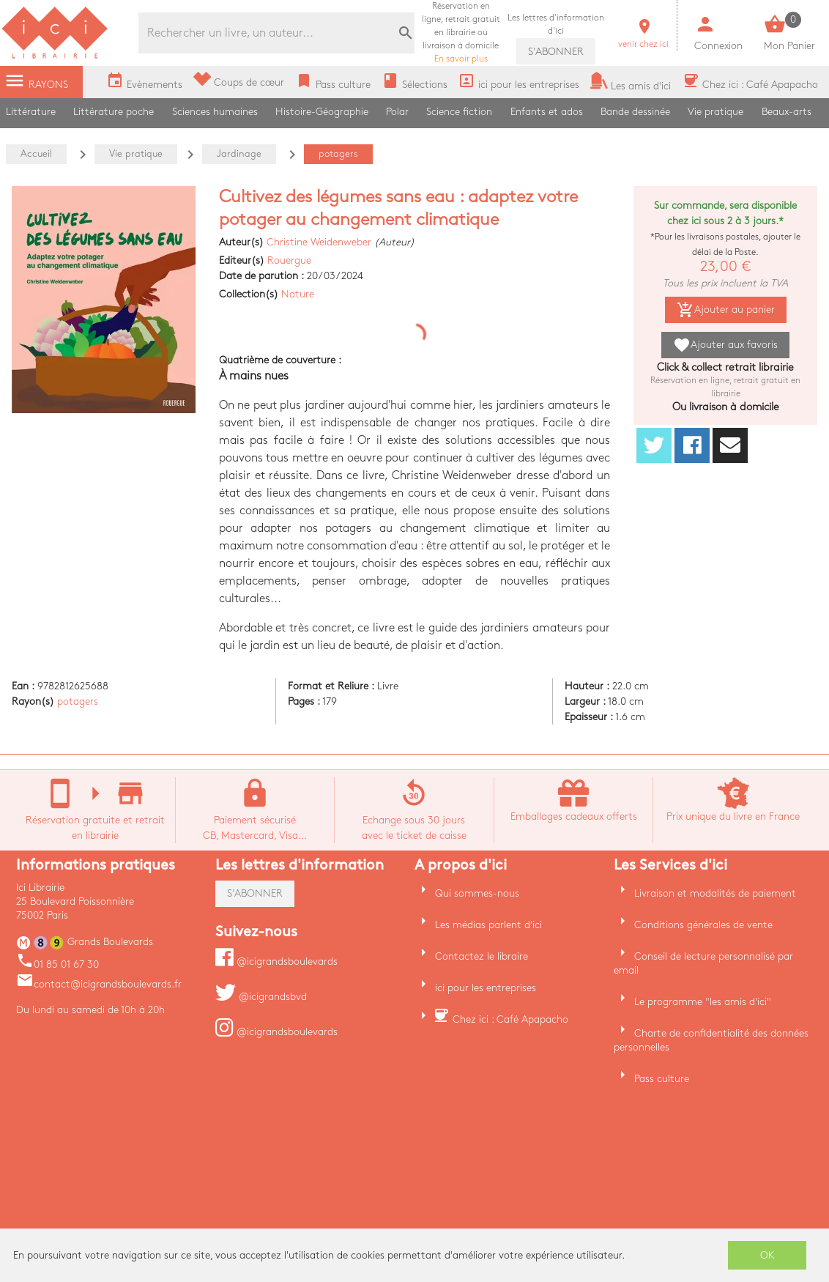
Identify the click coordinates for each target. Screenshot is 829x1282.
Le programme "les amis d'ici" (702, 1002)
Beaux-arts (786, 111)
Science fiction (459, 111)
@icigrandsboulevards (276, 961)
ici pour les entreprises (485, 988)
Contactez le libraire (481, 956)
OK (767, 1255)
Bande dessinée (635, 111)
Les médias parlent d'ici (488, 925)
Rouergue (289, 260)
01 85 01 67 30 (57, 964)
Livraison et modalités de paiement (715, 893)
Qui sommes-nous (477, 893)
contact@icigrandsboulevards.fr (99, 984)
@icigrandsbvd (261, 996)
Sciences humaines (215, 111)
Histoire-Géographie (321, 111)
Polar (397, 111)
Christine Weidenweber (319, 242)
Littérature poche (113, 111)
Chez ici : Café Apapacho (510, 1019)
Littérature (31, 111)
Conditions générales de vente (703, 925)
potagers (77, 701)
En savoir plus (461, 32)
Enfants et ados (546, 111)
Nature (297, 294)
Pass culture (661, 1078)
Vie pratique (715, 111)
